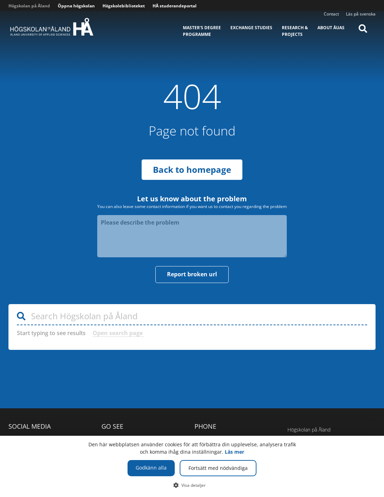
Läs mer (234, 451)
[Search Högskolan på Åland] (192, 316)
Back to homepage (192, 169)
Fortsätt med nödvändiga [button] (218, 468)
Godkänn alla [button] (151, 467)
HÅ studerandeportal (175, 6)
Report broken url (192, 274)
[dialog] (192, 466)
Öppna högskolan (76, 6)
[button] (192, 485)
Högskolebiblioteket (124, 6)
